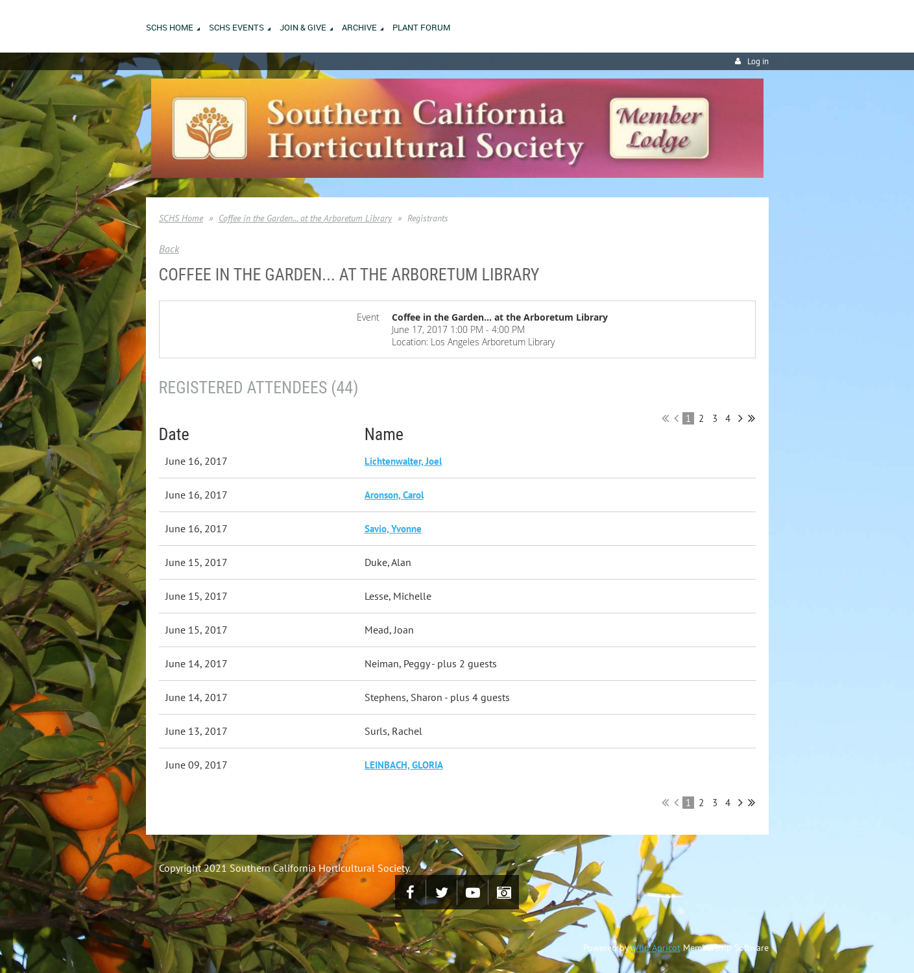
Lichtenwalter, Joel (403, 461)
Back (169, 248)
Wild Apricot (655, 948)
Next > (740, 418)
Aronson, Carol (394, 495)
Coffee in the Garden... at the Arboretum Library (305, 218)
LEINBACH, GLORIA (404, 765)
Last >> (751, 418)
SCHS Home (181, 218)
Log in (758, 61)
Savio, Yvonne (393, 529)
